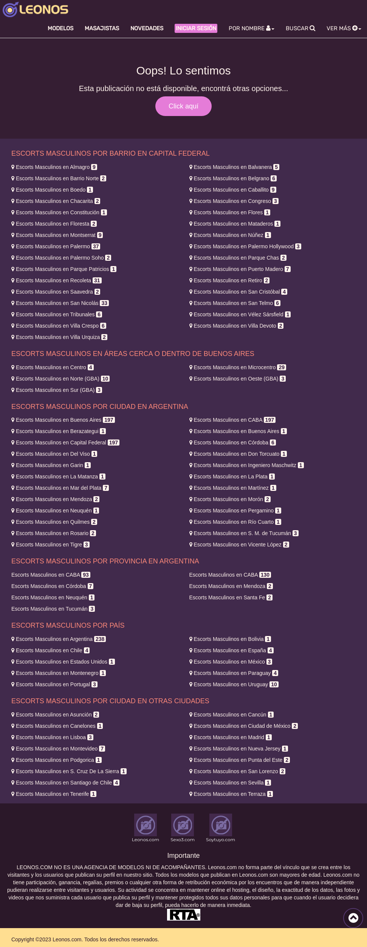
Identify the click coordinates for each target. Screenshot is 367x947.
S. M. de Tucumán (244, 533)
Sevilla (230, 783)
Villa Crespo (58, 326)
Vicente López (239, 545)
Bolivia (230, 639)
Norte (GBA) (60, 379)
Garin (51, 465)
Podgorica (56, 760)
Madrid (230, 737)
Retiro (229, 280)
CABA (232, 420)
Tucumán (53, 609)
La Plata (232, 477)
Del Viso (54, 454)
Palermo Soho (61, 258)
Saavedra (55, 292)
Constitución (59, 212)
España (231, 650)
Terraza (231, 794)
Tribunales (56, 314)
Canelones (57, 726)
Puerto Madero (240, 269)
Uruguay (234, 684)
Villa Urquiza (59, 337)
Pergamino (235, 511)
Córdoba (232, 442)
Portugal (54, 684)
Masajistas (102, 28)
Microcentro (237, 367)
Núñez (230, 235)
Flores (229, 212)
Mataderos (235, 224)
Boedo (52, 190)
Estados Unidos (63, 662)
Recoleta (56, 280)
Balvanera (234, 167)
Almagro (54, 167)
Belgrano (233, 178)
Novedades (146, 28)
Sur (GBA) (56, 390)
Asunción (55, 715)
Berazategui (58, 431)
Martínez (232, 488)
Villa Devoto (236, 326)
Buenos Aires (63, 420)
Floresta (54, 224)
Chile (50, 650)
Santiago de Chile (65, 783)
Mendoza (55, 499)
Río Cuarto (235, 522)
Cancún (231, 715)
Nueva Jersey (238, 749)
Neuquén (55, 511)
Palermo (55, 246)
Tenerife (53, 794)
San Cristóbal (238, 292)
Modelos (60, 28)
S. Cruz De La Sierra (69, 771)
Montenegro (58, 673)
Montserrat (57, 235)
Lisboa (52, 737)
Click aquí (183, 106)
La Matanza (58, 477)
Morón (230, 499)
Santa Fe (231, 597)
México (231, 662)
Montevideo (58, 749)
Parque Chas (237, 258)
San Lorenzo (237, 771)
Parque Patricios (63, 269)
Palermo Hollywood (245, 246)
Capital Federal (65, 442)
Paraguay (233, 673)
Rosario (53, 533)
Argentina (58, 639)
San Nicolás (60, 303)
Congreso (234, 201)
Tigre (50, 545)
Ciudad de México (243, 726)
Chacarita (55, 201)
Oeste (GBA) (237, 379)
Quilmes (54, 522)
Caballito (232, 190)
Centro (52, 367)
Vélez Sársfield (240, 314)
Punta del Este (239, 760)
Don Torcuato (238, 454)
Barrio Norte (58, 178)
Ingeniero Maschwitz (246, 465)
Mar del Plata (60, 488)
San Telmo (234, 303)
